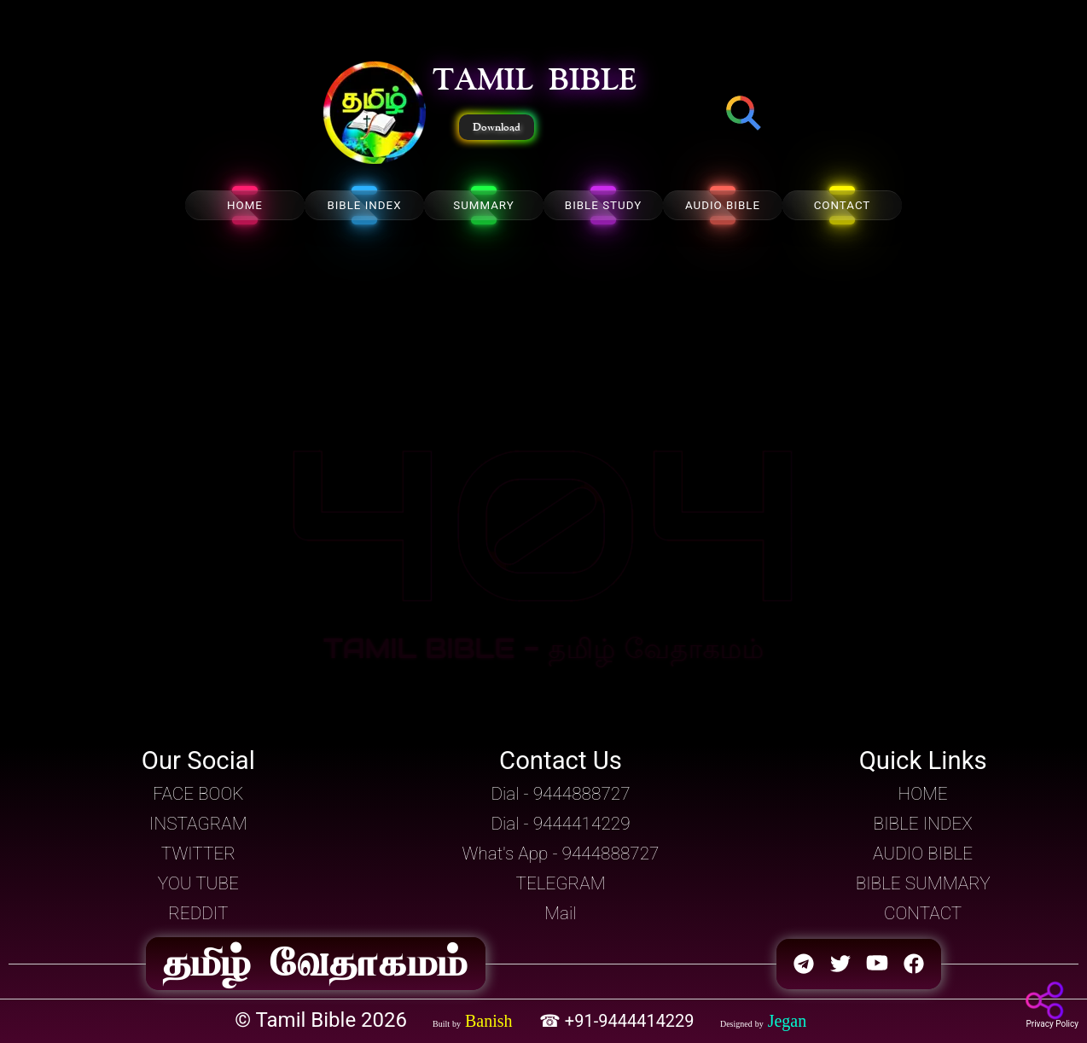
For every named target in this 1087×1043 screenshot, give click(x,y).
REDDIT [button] (198, 913)
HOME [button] (923, 794)
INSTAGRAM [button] (198, 823)
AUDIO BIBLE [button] (923, 853)
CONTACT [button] (923, 913)
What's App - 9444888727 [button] (561, 853)
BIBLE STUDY (603, 205)
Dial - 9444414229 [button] (560, 823)
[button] (374, 114)
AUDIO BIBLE (722, 205)
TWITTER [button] (198, 853)
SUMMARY (483, 205)
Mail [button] (560, 913)
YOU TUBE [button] (198, 883)
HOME (245, 205)
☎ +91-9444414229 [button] (619, 1021)
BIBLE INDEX (364, 205)
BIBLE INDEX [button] (923, 823)
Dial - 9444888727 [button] (560, 794)
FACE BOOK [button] (198, 794)
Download (496, 127)
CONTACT (842, 205)
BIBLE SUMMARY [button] (923, 883)
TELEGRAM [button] (560, 883)
